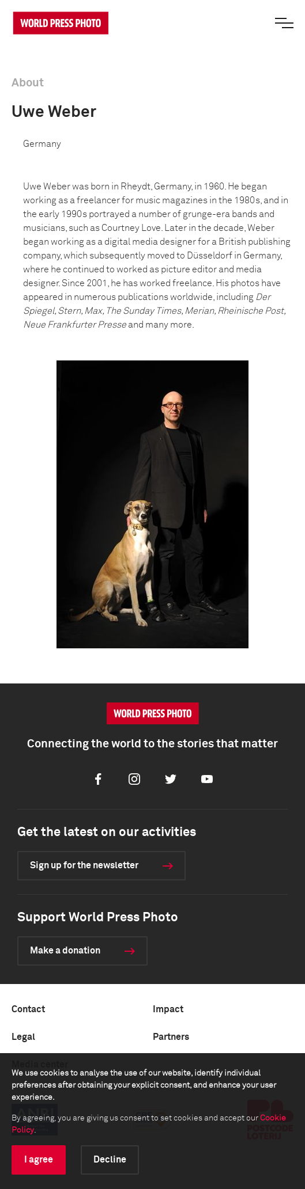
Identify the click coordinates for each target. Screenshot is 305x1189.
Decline (109, 1159)
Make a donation (65, 950)
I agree (38, 1159)
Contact (28, 1009)
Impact (168, 1009)
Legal (23, 1037)
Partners (171, 1037)
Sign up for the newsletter (84, 865)
